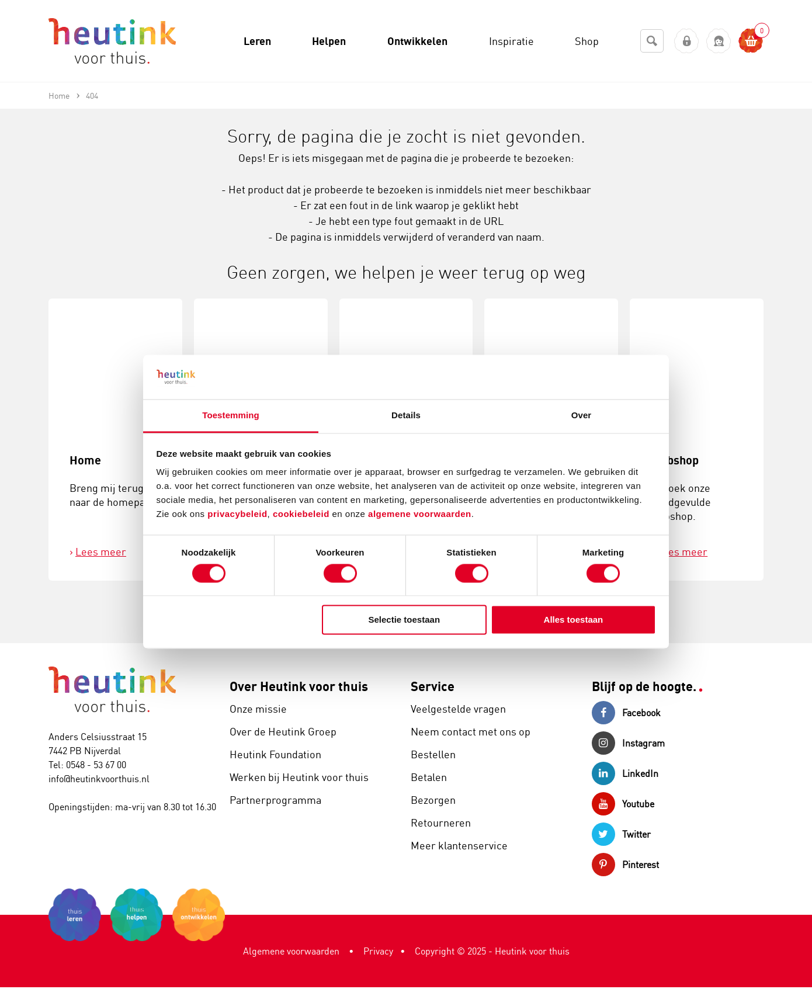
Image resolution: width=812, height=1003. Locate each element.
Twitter (621, 834)
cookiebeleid (302, 514)
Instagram (628, 743)
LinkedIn (625, 773)
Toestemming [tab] (230, 416)
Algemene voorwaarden (291, 951)
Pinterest (625, 864)
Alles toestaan (573, 620)
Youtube (623, 803)
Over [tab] (581, 416)
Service (432, 686)
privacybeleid (237, 514)
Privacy (378, 951)
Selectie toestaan (404, 620)
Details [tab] (406, 416)
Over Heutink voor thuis (299, 686)
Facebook (626, 712)
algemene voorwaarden (419, 514)
